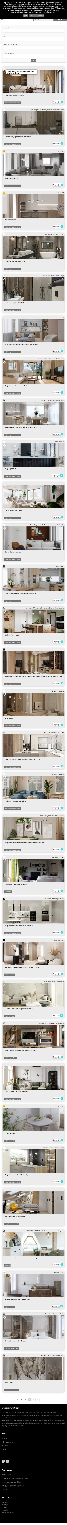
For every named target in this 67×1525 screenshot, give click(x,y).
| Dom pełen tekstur (11, 178)
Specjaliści (5, 1510)
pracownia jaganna (33, 857)
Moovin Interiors (33, 940)
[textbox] (4, 31)
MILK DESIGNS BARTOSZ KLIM (33, 733)
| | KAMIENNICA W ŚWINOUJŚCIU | (16, 1092)
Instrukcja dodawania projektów (11, 1482)
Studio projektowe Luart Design (33, 234)
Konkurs (4, 1502)
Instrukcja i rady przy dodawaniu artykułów (15, 1478)
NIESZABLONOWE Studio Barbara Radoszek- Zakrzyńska (33, 1231)
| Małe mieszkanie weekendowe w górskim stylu (21, 1258)
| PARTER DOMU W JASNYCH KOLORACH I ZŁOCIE (22, 427)
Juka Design (33, 566)
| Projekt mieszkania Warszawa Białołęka (18, 926)
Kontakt (4, 1449)
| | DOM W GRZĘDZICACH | (13, 510)
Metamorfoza (8, 891)
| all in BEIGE (8, 718)
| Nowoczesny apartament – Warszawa (18, 137)
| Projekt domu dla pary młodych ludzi (17, 386)
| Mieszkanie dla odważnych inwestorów (18, 1009)
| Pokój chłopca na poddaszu (14, 1216)
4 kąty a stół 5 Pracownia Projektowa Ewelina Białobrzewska (33, 608)
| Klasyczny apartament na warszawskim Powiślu (21, 967)
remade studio (33, 1272)
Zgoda (25, 16)
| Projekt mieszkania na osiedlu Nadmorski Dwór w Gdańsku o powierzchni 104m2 (33, 676)
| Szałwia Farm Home (11, 635)
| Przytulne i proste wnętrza (14, 95)
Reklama (4, 1489)
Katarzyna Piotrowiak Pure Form (33, 1148)
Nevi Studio (33, 151)
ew (63, 317)
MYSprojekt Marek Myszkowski (33, 899)
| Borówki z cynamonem (12, 552)
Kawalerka (7, 1265)
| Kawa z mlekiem (10, 220)
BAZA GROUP (33, 442)
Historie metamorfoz (8, 1512)
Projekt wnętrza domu (10, 1057)
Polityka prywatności (8, 1442)
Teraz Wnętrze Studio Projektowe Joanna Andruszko (33, 110)
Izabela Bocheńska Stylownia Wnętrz (33, 400)
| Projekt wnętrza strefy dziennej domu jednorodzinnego (24, 842)
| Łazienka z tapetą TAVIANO (14, 303)
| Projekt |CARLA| (10, 469)
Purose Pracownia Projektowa (33, 982)
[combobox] (33, 31)
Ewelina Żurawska (33, 691)
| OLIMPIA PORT (10, 1133)
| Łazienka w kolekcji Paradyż (14, 261)
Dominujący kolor (33, 55)
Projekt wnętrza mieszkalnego (12, 102)
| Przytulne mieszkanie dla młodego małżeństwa (21, 344)
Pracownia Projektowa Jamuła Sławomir (33, 359)
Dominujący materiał (33, 46)
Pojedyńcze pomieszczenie (11, 1224)
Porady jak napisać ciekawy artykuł (13, 1486)
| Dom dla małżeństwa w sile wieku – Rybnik (20, 1050)
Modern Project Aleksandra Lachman (52, 816)
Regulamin (5, 1446)
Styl (33, 38)
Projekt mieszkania (9, 974)
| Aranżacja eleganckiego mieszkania (17, 1299)
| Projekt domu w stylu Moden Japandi (18, 1175)
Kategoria (33, 30)
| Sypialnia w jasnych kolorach (15, 1341)
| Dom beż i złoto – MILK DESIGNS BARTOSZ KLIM (22, 759)
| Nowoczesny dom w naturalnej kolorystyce (20, 593)
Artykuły (4, 1507)
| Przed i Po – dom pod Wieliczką (15, 884)
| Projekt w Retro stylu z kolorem (15, 801)
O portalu (4, 1438)
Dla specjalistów (7, 1475)
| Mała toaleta (8, 1382)
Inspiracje (5, 1505)
